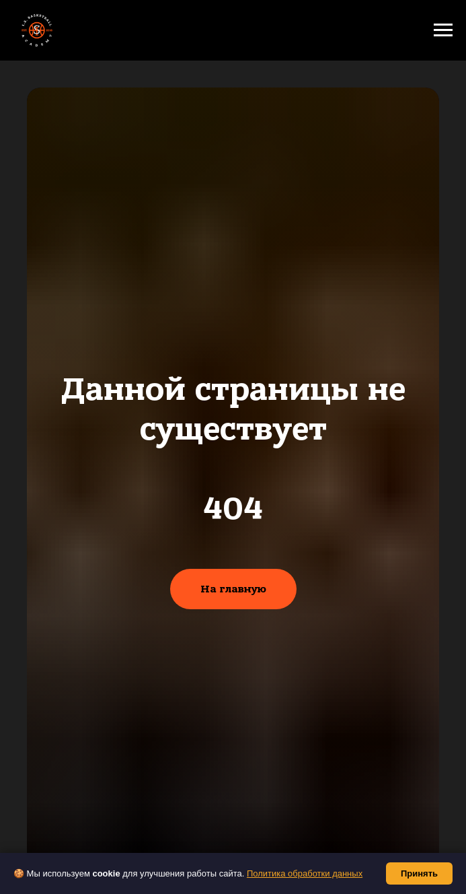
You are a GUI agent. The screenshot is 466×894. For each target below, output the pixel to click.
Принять (419, 873)
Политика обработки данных (304, 873)
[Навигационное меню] (443, 30)
